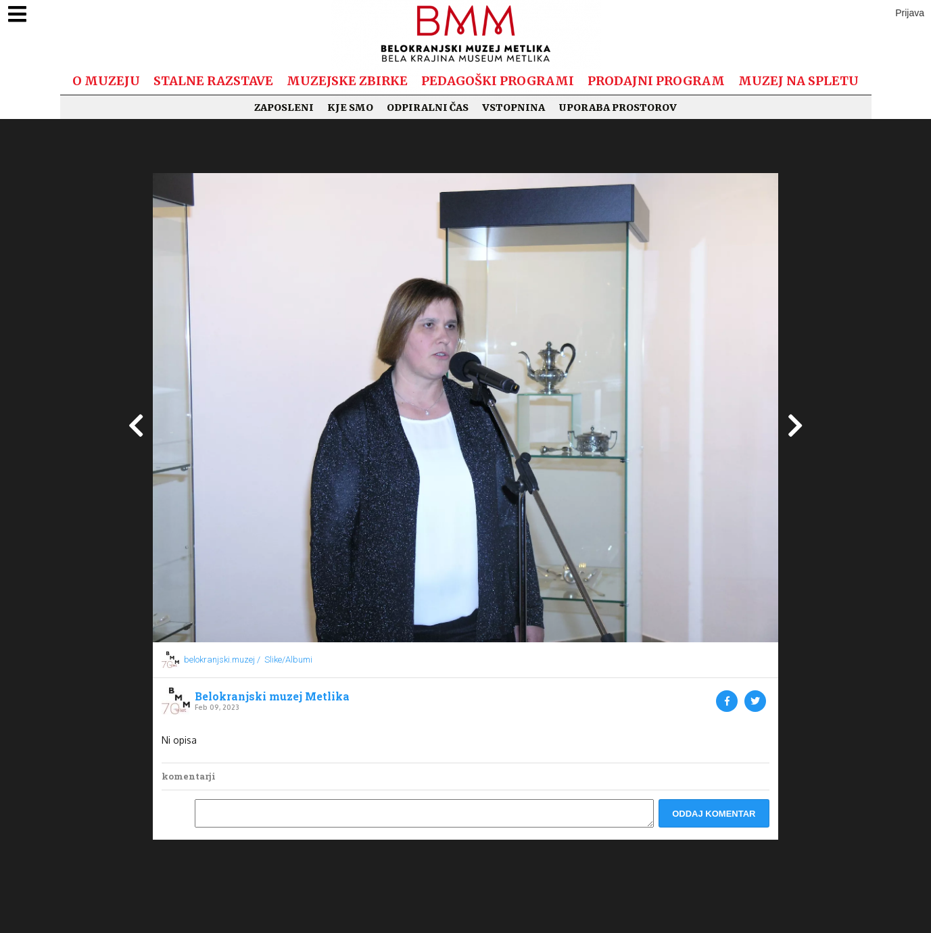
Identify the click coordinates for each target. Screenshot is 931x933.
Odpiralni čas (428, 107)
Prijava (909, 12)
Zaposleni (284, 107)
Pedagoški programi (497, 81)
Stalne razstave (213, 81)
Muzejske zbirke (347, 81)
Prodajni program (656, 81)
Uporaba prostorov (617, 107)
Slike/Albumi (288, 659)
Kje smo (350, 107)
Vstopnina (513, 107)
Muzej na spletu (798, 81)
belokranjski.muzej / (222, 659)
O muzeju (106, 81)
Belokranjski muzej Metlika (272, 696)
